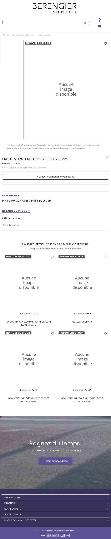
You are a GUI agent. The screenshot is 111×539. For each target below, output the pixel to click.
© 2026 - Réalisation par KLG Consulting (55, 530)
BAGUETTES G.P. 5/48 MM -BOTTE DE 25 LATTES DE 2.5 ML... (82, 400)
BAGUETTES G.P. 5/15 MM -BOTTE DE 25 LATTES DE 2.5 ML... (28, 400)
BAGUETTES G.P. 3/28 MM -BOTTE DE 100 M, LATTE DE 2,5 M (29, 323)
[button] (55, 461)
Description (11, 195)
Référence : (7, 163)
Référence (8, 218)
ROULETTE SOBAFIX (82, 321)
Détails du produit (16, 211)
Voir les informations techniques (55, 176)
